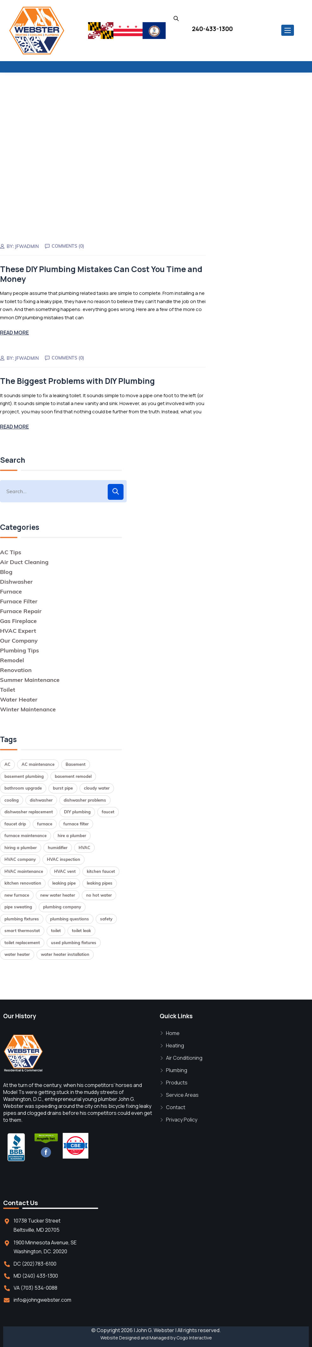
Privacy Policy (181, 1118)
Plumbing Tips (19, 649)
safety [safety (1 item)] (106, 917)
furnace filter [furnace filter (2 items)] (76, 822)
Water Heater (18, 698)
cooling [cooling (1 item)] (11, 799)
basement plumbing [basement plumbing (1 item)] (24, 775)
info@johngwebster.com (42, 1298)
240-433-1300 (212, 29)
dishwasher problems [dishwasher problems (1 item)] (85, 799)
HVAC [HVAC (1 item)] (84, 846)
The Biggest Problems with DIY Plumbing (77, 379)
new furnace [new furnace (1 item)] (16, 894)
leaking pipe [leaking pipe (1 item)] (64, 882)
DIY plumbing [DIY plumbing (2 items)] (77, 811)
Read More (14, 331)
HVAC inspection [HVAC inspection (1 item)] (63, 858)
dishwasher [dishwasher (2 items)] (41, 799)
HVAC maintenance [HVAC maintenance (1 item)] (23, 870)
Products (177, 1081)
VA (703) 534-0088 (35, 1286)
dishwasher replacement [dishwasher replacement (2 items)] (28, 811)
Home (173, 1032)
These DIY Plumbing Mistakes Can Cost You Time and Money (101, 273)
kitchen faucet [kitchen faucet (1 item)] (101, 870)
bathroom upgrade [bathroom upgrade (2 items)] (23, 787)
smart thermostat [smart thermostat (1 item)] (22, 929)
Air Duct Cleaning (24, 561)
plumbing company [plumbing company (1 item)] (62, 906)
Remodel (12, 659)
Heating (175, 1044)
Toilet (7, 688)
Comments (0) (68, 246)
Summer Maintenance (30, 679)
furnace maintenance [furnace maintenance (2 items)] (25, 834)
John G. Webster (155, 1329)
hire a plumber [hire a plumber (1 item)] (72, 834)
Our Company (19, 639)
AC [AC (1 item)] (7, 763)
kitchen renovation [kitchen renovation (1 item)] (22, 882)
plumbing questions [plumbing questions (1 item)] (69, 917)
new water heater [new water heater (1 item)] (57, 894)
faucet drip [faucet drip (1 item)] (15, 822)
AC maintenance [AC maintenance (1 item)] (38, 763)
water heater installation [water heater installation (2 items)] (65, 953)
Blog (6, 571)
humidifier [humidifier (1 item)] (57, 846)
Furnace (11, 590)
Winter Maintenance (28, 708)
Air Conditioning (184, 1057)
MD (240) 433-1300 (36, 1274)
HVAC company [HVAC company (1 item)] (20, 858)
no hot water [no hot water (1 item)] (99, 894)
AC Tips (10, 551)
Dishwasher (16, 580)
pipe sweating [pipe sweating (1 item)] (18, 906)
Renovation (16, 669)
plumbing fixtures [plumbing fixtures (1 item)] (21, 917)
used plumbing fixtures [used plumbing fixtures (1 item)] (73, 941)
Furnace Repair (20, 610)
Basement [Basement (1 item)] (76, 763)
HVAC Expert (18, 629)
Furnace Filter (18, 600)
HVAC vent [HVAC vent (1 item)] (65, 870)
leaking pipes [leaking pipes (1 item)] (99, 882)
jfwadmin (27, 246)
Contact (175, 1106)
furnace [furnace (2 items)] (44, 822)
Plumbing (176, 1069)
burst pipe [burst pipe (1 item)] (63, 787)
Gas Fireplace (18, 620)
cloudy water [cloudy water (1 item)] (97, 787)
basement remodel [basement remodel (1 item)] (73, 775)
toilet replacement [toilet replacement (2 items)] (22, 941)
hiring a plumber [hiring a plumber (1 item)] (20, 846)
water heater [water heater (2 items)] (17, 953)
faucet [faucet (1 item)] (108, 811)
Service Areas (182, 1094)
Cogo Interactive (194, 1337)
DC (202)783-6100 (35, 1262)
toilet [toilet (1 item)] (56, 929)
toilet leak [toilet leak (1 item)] (81, 929)
